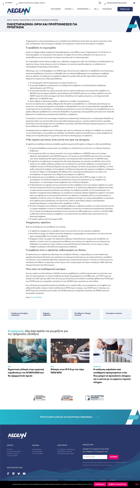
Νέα (9, 366)
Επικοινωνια (107, 9)
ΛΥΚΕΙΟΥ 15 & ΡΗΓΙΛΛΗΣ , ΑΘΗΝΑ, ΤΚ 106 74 (32, 3)
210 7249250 (8, 3)
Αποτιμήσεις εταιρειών (114, 313)
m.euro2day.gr (36, 297)
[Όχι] (137, 484)
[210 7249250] (3, 4)
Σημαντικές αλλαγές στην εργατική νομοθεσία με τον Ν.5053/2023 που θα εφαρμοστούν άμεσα (26, 372)
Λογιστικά (97, 366)
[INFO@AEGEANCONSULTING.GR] (105, 4)
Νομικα (15, 20)
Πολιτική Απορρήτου (71, 480)
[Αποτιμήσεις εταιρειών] (128, 315)
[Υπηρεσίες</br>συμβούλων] (65, 315)
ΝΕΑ (96, 9)
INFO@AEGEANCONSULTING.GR (117, 3)
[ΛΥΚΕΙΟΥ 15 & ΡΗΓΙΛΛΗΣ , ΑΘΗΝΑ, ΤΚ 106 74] (17, 4)
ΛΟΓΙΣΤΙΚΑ (69, 9)
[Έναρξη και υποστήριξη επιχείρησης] (33, 315)
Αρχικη (9, 20)
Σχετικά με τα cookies (88, 480)
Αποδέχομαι (100, 484)
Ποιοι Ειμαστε (56, 9)
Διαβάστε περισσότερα (117, 484)
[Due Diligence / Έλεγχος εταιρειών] (96, 315)
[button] (99, 3)
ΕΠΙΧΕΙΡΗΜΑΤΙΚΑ (83, 9)
